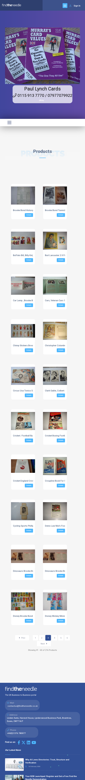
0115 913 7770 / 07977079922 (42, 95)
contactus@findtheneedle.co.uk (23, 706)
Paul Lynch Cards (42, 89)
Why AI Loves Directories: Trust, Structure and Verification (47, 761)
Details (28, 215)
